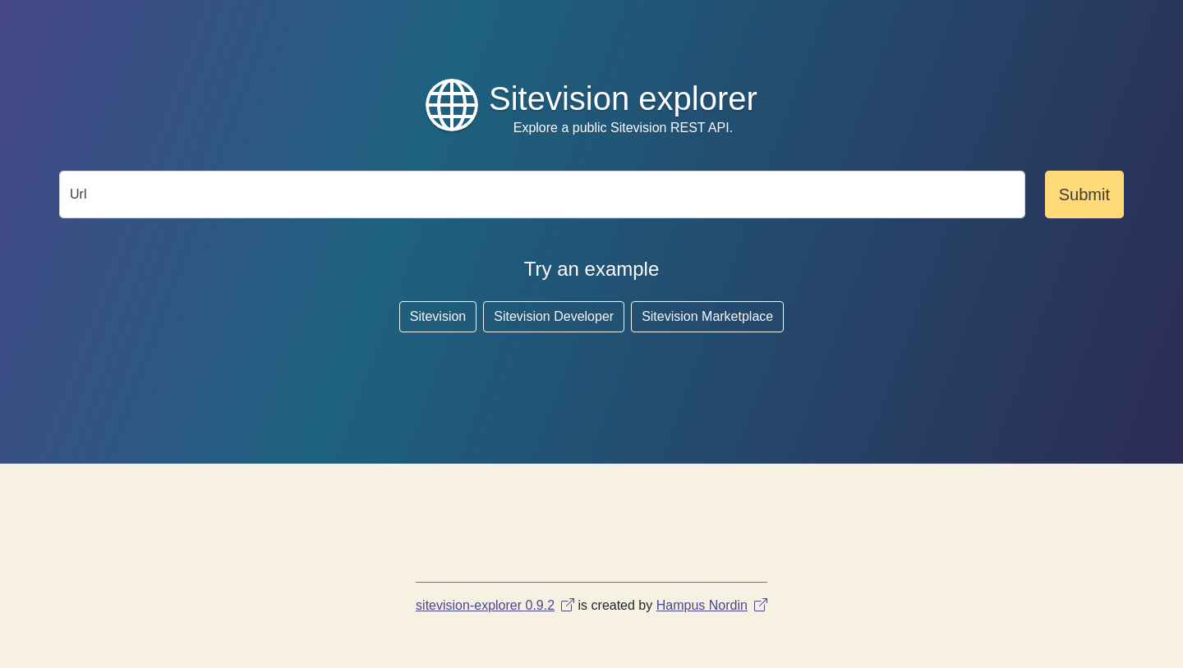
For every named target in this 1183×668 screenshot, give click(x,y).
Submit (1084, 194)
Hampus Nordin (711, 605)
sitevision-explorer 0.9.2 (495, 605)
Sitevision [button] (438, 316)
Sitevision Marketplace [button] (707, 316)
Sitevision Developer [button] (554, 316)
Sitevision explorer (623, 98)
